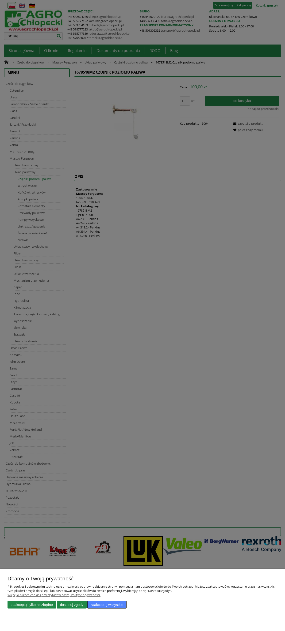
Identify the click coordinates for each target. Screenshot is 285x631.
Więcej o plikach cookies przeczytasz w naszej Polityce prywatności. (54, 595)
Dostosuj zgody (71, 605)
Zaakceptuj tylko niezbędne (32, 605)
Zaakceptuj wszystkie (107, 605)
